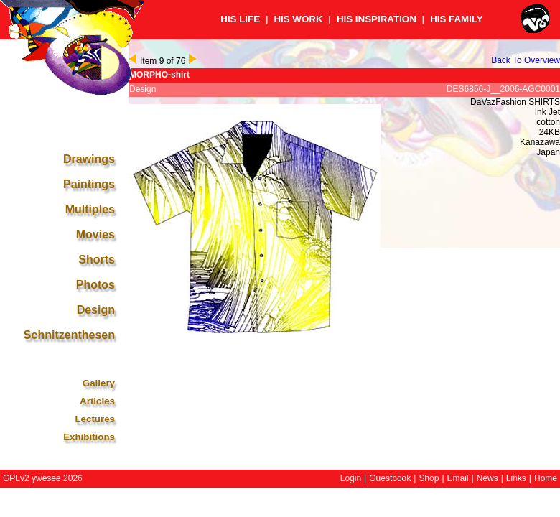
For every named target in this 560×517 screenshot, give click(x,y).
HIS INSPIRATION (376, 19)
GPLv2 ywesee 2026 (43, 478)
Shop (429, 478)
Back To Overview (525, 60)
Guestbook (390, 478)
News (487, 478)
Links (516, 478)
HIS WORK (298, 19)
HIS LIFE (240, 19)
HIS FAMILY (456, 19)
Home (545, 478)
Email (458, 478)
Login (350, 478)
